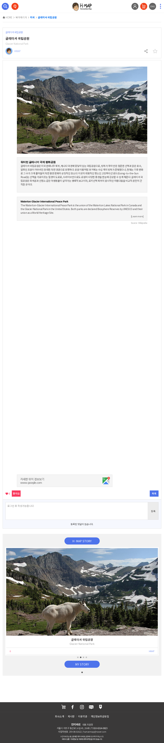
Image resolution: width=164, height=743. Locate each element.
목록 (154, 493)
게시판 (71, 716)
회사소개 (59, 716)
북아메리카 (21, 17)
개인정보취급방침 (100, 716)
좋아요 (16, 493)
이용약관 (82, 716)
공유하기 (146, 51)
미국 (32, 17)
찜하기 (155, 51)
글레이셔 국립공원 (47, 17)
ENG (152, 6)
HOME (7, 17)
